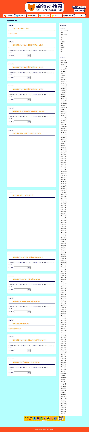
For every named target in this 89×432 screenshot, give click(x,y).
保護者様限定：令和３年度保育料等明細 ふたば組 (28, 111)
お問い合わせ (69, 15)
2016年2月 (63, 279)
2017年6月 (63, 249)
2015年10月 (64, 286)
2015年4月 (63, 298)
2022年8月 (63, 134)
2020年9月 (63, 177)
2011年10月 (63, 377)
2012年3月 (63, 368)
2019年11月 (63, 196)
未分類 (62, 41)
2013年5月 (63, 341)
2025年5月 (63, 75)
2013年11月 (63, 330)
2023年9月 (63, 109)
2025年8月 (63, 69)
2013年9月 (63, 334)
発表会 (62, 47)
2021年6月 (63, 160)
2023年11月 (64, 105)
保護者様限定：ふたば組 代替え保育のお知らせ (28, 257)
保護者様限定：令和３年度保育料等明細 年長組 (28, 45)
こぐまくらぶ (45, 15)
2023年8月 (63, 111)
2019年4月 (63, 207)
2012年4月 (63, 366)
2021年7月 (63, 158)
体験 (62, 32)
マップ (56, 15)
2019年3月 (63, 209)
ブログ (80, 15)
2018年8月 (63, 222)
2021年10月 (64, 152)
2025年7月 (63, 71)
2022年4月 (63, 141)
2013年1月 (63, 349)
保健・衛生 (64, 34)
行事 (62, 51)
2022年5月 (63, 139)
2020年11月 (64, 173)
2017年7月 (63, 247)
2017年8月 (63, 245)
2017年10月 (63, 241)
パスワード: (18, 55)
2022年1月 (63, 147)
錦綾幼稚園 (44, 7)
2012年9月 (63, 356)
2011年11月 (63, 375)
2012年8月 (63, 358)
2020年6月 (63, 183)
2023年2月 (63, 122)
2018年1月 (63, 236)
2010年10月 (64, 400)
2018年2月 (63, 234)
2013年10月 (64, 332)
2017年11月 (63, 239)
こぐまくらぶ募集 (13, 33)
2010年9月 (63, 402)
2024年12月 (64, 85)
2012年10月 (64, 354)
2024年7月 (63, 90)
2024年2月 (63, 100)
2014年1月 (63, 326)
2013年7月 (63, 337)
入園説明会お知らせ (79, 7)
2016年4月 (63, 275)
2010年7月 (63, 405)
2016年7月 (63, 270)
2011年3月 (63, 390)
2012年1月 (63, 371)
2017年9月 (63, 243)
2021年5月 (63, 162)
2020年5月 (63, 185)
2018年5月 (63, 228)
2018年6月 (63, 226)
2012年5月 (63, 364)
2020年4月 (63, 186)
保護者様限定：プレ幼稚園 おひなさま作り (26, 362)
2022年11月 (64, 128)
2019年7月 (63, 203)
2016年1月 (63, 281)
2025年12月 (64, 62)
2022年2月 (63, 145)
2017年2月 (63, 256)
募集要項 (33, 15)
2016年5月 (63, 273)
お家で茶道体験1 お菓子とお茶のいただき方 (27, 133)
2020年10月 (64, 175)
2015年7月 (63, 292)
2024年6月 (63, 92)
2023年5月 (63, 117)
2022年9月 (63, 132)
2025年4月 (63, 77)
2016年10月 (64, 264)
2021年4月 (63, 164)
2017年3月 (63, 254)
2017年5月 (63, 251)
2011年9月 (63, 379)
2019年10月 (64, 198)
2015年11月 (63, 285)
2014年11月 (63, 307)
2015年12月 (64, 283)
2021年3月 (63, 166)
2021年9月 (63, 154)
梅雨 (62, 43)
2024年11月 (64, 87)
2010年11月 (63, 398)
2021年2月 (63, 168)
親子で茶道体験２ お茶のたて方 (23, 195)
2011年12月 (63, 373)
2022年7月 (63, 136)
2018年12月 (64, 215)
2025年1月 (63, 83)
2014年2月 (63, 324)
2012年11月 (63, 353)
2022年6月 (63, 137)
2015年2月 (63, 302)
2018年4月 (63, 230)
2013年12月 (64, 328)
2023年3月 (63, 120)
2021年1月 (63, 170)
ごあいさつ (10, 15)
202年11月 (63, 413)
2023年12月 (64, 103)
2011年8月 (63, 381)
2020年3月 (63, 188)
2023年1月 (63, 124)
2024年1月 (63, 102)
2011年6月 (63, 385)
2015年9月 (63, 288)
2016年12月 (64, 260)
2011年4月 (63, 388)
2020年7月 (63, 181)
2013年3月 (63, 345)
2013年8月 (63, 336)
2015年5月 (63, 296)
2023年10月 (64, 107)
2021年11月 (63, 151)
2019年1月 (63, 213)
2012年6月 (63, 362)
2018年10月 (64, 219)
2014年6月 (63, 317)
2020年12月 (64, 171)
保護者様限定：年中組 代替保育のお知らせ (26, 279)
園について (22, 15)
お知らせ (63, 28)
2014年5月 (63, 319)
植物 (62, 45)
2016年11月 (63, 262)
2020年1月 (63, 192)
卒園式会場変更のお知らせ (21, 323)
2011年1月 (63, 394)
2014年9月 (63, 311)
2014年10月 (64, 309)
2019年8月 (63, 202)
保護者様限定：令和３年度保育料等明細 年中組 (28, 67)
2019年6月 (63, 205)
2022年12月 (64, 126)
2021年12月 (64, 149)
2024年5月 (63, 94)
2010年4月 (63, 411)
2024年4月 (63, 96)
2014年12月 (64, 305)
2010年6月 (63, 407)
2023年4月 (63, 119)
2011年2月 (63, 392)
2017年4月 (63, 253)
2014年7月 (63, 315)
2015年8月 (63, 290)
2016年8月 (63, 268)
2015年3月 (63, 300)
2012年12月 (64, 351)
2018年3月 (63, 232)
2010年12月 (64, 396)
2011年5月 (63, 386)
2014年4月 (63, 320)
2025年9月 (63, 68)
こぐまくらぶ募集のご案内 (21, 28)
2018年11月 (63, 217)
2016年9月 (63, 266)
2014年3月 (63, 322)
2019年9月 (63, 200)
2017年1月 (63, 258)
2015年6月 (63, 294)
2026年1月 (63, 60)
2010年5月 (63, 409)
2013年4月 (63, 343)
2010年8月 (63, 403)
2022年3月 (63, 143)
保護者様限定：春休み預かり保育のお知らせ (26, 301)
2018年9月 (63, 220)
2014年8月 (63, 313)
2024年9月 (63, 88)
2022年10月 (64, 130)
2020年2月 (63, 190)
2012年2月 (63, 369)
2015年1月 (63, 303)
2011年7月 (63, 383)
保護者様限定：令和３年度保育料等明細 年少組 (28, 89)
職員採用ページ (79, 10)
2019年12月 (64, 194)
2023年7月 (63, 113)
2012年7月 (63, 360)
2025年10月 (64, 66)
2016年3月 (63, 277)
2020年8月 (64, 179)
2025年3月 (63, 79)
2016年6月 (63, 271)
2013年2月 (63, 347)
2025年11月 (64, 64)
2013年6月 (63, 339)
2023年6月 (63, 115)
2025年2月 (63, 81)
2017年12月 (63, 237)
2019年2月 (63, 211)
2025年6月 (63, 73)
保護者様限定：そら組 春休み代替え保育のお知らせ (29, 340)
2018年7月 (63, 224)
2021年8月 (63, 156)
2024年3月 (63, 98)
